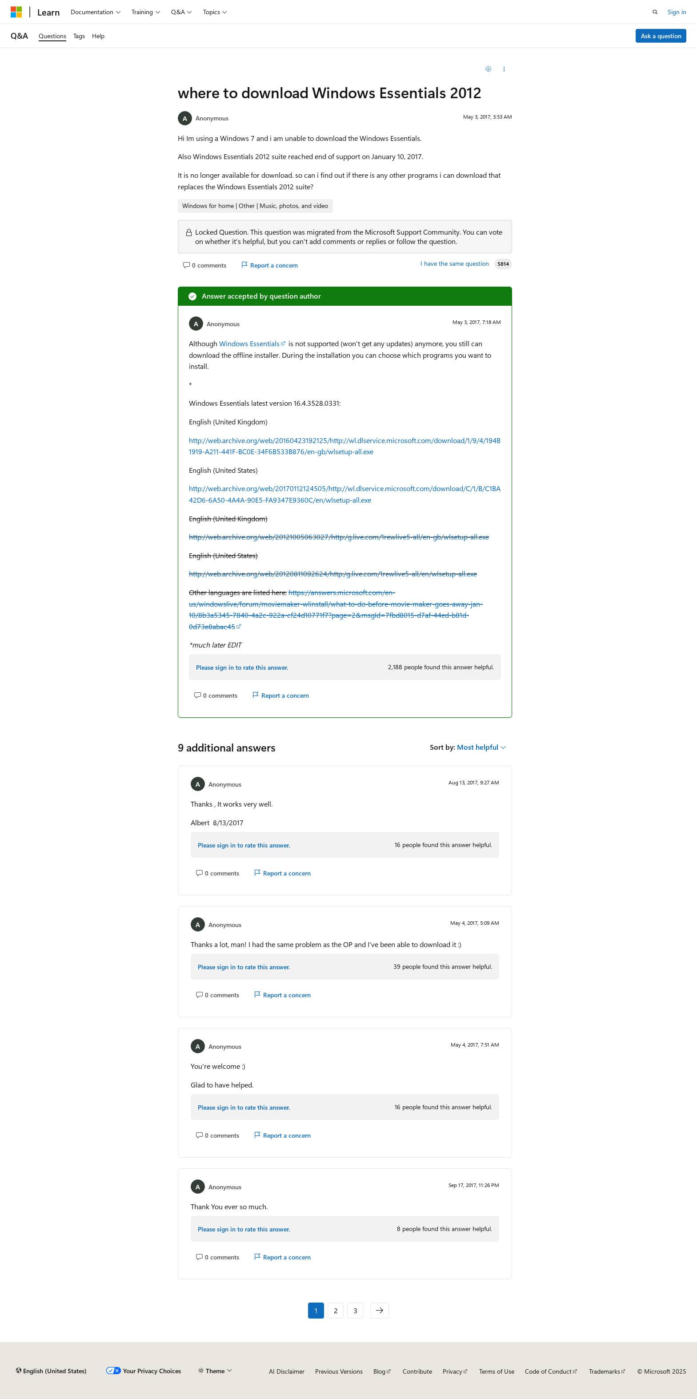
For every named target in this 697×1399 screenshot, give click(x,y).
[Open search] (655, 12)
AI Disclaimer (286, 1371)
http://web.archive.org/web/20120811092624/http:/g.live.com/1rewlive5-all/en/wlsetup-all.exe (333, 573)
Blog (379, 1371)
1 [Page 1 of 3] (316, 1310)
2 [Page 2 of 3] (336, 1310)
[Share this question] (504, 69)
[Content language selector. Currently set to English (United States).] (51, 1371)
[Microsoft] (16, 12)
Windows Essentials (249, 343)
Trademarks (604, 1371)
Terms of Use (496, 1371)
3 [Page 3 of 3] (355, 1310)
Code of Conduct (548, 1371)
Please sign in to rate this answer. (242, 667)
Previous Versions (339, 1371)
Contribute (417, 1371)
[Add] (489, 69)
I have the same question (455, 263)
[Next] (379, 1311)
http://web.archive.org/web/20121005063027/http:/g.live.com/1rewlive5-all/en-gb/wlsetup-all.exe (339, 536)
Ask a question (661, 36)
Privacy (452, 1371)
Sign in (677, 12)
